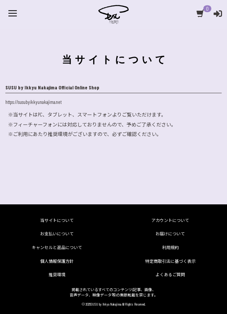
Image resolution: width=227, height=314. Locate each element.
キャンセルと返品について (57, 247)
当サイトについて (57, 220)
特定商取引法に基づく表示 (170, 261)
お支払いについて (57, 233)
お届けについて (170, 233)
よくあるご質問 (170, 274)
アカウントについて (170, 220)
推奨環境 (57, 274)
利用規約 (170, 247)
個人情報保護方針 (57, 261)
